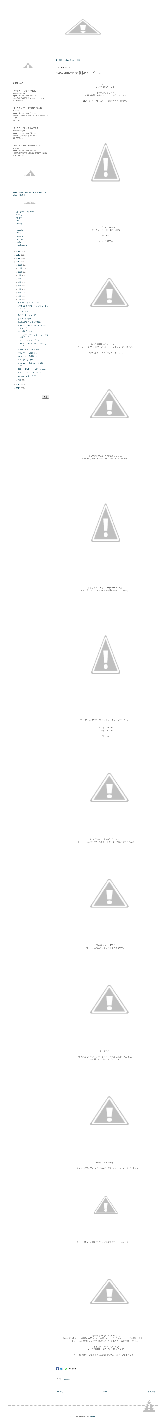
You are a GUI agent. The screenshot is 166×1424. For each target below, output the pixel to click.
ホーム (105, 1392)
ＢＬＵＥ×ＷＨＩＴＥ (27, 312)
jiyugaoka (66, 1379)
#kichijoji (19, 215)
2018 (18, 255)
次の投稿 (60, 1392)
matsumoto (20, 236)
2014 (18, 388)
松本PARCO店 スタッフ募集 (29, 322)
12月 (20, 265)
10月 (20, 272)
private (18, 242)
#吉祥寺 (19, 218)
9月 (19, 275)
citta (17, 221)
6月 (19, 286)
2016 (18, 262)
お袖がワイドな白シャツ (27, 353)
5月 (19, 289)
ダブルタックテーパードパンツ (30, 372)
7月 (19, 282)
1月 (19, 380)
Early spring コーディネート (29, 376)
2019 (18, 251)
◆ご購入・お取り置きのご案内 (68, 60)
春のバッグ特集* (24, 319)
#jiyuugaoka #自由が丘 (25, 212)
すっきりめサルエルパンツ (28, 303)
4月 (19, 293)
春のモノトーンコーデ (27, 315)
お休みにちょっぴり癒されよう (30, 349)
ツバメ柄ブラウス (25, 331)
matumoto (20, 239)
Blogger (92, 1416)
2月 (19, 300)
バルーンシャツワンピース (28, 340)
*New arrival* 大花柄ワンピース (31, 356)
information (20, 227)
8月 (19, 279)
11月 (20, 268)
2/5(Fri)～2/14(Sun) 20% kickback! (32, 369)
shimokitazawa (21, 245)
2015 (18, 384)
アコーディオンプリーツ (27, 360)
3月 (19, 296)
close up (19, 224)
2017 (18, 258)
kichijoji (18, 233)
